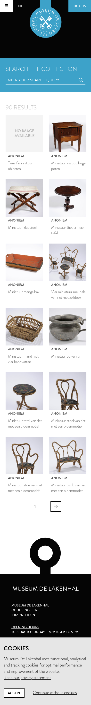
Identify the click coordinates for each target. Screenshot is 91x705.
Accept (14, 692)
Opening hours (25, 627)
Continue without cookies (55, 693)
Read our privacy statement (27, 677)
